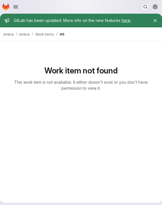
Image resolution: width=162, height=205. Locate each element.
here (126, 20)
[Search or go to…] (145, 6)
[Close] (155, 20)
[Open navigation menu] (15, 6)
